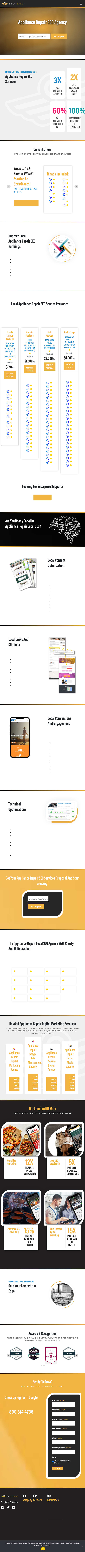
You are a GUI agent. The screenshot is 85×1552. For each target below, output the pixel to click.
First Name (58, 1400)
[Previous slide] (9, 186)
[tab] (42, 214)
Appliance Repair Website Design (54, 1084)
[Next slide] (76, 186)
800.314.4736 (21, 1411)
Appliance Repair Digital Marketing (16, 1084)
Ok (43, 1549)
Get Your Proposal (26, 203)
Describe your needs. (61, 1447)
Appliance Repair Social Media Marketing (72, 1082)
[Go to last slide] (9, 1355)
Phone (57, 1438)
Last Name (58, 1409)
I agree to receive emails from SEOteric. (62, 1461)
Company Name (60, 1419)
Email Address (59, 1428)
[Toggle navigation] (81, 3)
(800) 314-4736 (10, 1502)
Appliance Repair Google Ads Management (35, 1082)
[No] (82, 1546)
